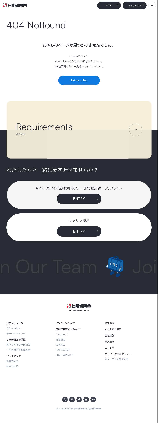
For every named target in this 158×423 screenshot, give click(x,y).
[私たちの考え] (13, 328)
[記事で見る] (12, 361)
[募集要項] (109, 341)
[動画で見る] (12, 366)
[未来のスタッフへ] (16, 333)
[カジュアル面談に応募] (117, 359)
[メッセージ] (62, 334)
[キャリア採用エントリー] (118, 354)
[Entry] (109, 5)
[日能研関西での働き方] (68, 329)
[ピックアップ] (13, 356)
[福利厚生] (60, 344)
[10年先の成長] (63, 349)
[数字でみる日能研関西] (18, 344)
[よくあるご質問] (113, 329)
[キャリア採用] (135, 5)
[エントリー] (111, 348)
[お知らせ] (109, 323)
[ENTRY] (79, 231)
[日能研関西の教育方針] (18, 349)
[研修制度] (60, 339)
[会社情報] (109, 335)
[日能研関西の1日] (65, 354)
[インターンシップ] (65, 323)
